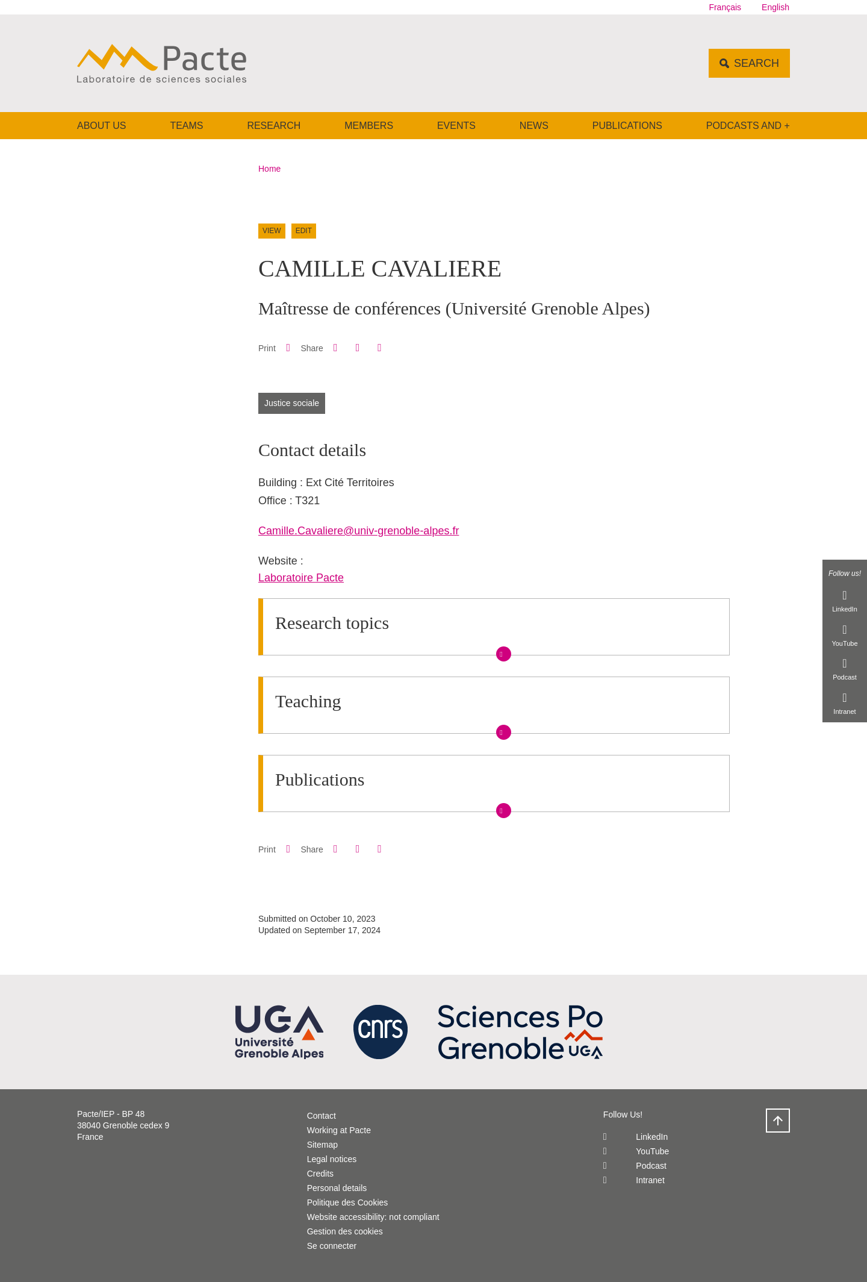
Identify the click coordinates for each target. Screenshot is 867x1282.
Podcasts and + (748, 125)
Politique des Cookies (347, 1202)
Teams (186, 125)
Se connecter (332, 1246)
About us (101, 125)
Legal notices (332, 1159)
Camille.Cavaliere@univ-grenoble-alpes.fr (358, 531)
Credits (320, 1173)
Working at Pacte (339, 1130)
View (272, 231)
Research (273, 125)
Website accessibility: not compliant (373, 1217)
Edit (304, 231)
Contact (321, 1116)
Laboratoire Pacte (301, 578)
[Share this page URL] (379, 348)
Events (456, 125)
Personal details (337, 1188)
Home (269, 169)
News (534, 125)
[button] (335, 348)
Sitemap (322, 1144)
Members (368, 125)
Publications (627, 125)
